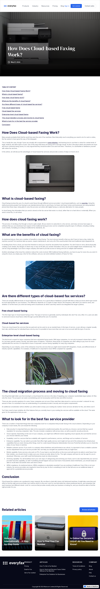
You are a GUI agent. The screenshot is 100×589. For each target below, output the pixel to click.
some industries (53, 142)
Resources (45, 6)
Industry (35, 6)
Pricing (55, 6)
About (91, 569)
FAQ (90, 573)
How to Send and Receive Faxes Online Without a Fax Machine (52, 570)
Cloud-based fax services (11, 111)
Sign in (66, 6)
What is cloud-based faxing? (12, 94)
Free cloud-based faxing (11, 108)
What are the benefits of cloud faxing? (16, 101)
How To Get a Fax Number (48, 566)
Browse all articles (88, 510)
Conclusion (6, 125)
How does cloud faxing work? (13, 98)
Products (25, 6)
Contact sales (89, 6)
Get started (76, 6)
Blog (62, 6)
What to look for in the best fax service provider (20, 121)
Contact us (92, 576)
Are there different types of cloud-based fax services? (22, 104)
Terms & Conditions (79, 566)
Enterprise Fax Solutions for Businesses (52, 574)
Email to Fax (28, 569)
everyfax (85, 203)
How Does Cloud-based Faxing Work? (16, 91)
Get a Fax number (30, 573)
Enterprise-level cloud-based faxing (15, 114)
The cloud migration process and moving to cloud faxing (23, 118)
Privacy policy (77, 569)
